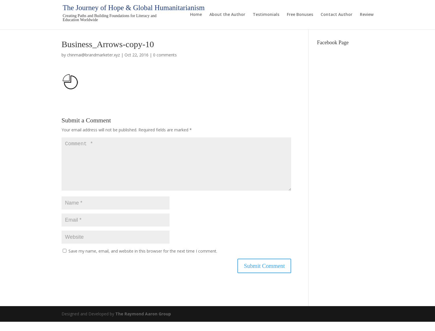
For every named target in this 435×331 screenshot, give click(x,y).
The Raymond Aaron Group (143, 323)
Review (366, 14)
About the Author (227, 14)
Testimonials (266, 14)
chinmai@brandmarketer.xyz (93, 55)
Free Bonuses (300, 14)
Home (196, 14)
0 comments (165, 55)
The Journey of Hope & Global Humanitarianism (134, 8)
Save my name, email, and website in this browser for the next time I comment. (142, 260)
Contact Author (336, 14)
